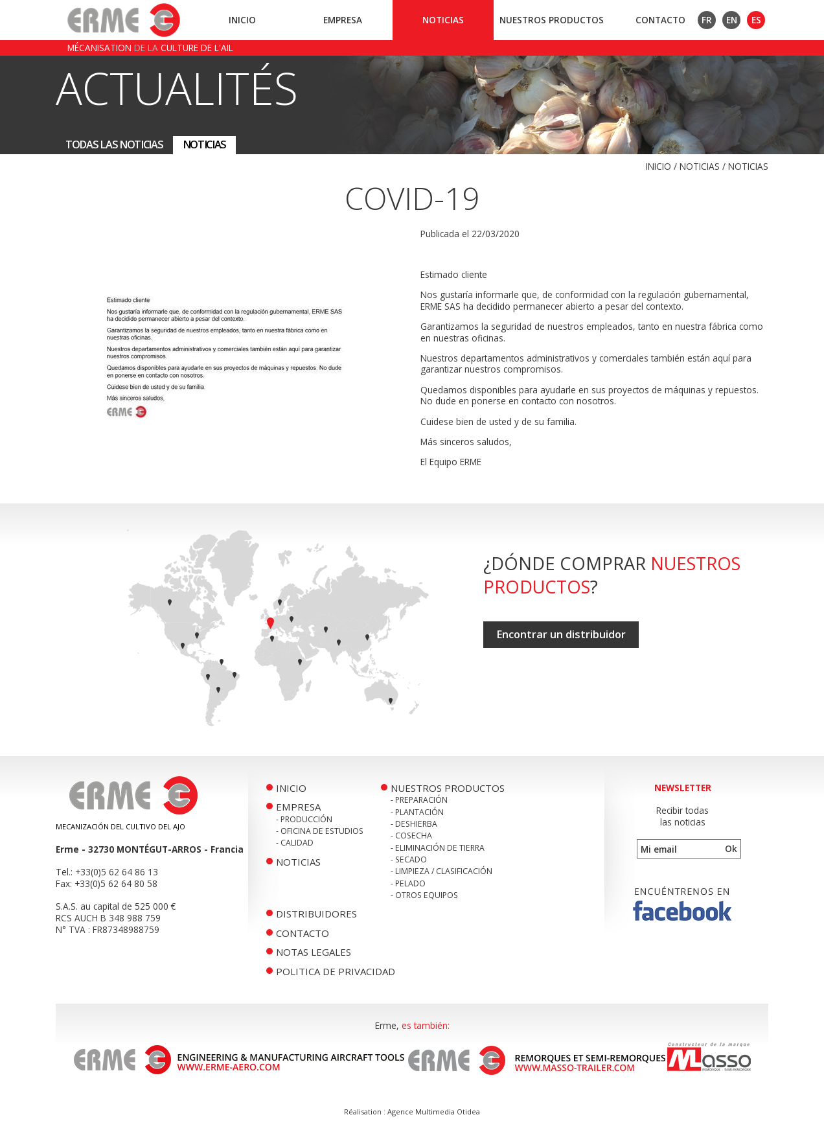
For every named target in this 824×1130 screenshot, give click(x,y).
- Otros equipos (424, 895)
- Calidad (295, 842)
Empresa (342, 20)
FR (707, 20)
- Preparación (419, 799)
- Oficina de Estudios (319, 830)
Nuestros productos (551, 20)
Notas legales (313, 951)
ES (756, 20)
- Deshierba (414, 823)
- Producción (304, 819)
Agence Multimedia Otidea (433, 1111)
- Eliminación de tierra (438, 847)
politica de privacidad (335, 971)
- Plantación (417, 812)
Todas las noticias (114, 144)
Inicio (242, 20)
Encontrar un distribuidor (561, 634)
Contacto (660, 20)
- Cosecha (411, 835)
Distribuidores (316, 913)
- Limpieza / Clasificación (441, 871)
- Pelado (408, 883)
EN (731, 20)
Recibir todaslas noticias (682, 816)
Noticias (443, 20)
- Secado (409, 859)
